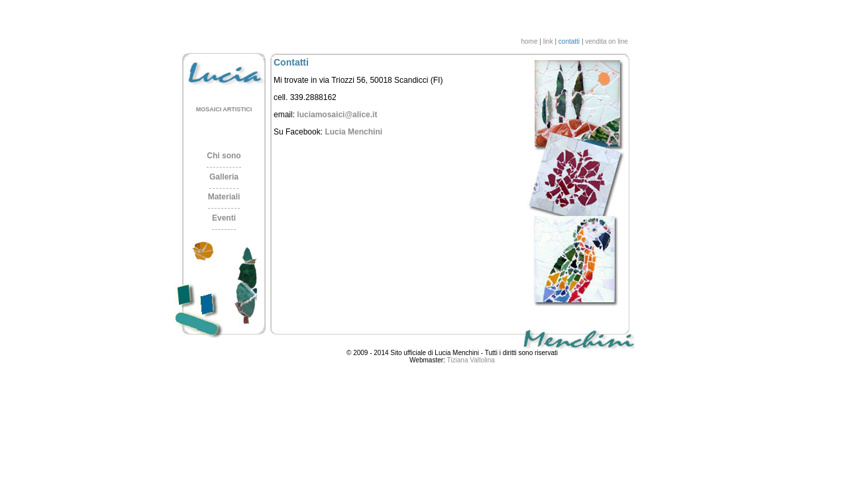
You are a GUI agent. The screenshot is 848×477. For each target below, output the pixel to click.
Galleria (223, 177)
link (548, 41)
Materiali (224, 196)
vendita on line (606, 41)
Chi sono (223, 155)
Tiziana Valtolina (471, 360)
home (529, 41)
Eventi (224, 218)
